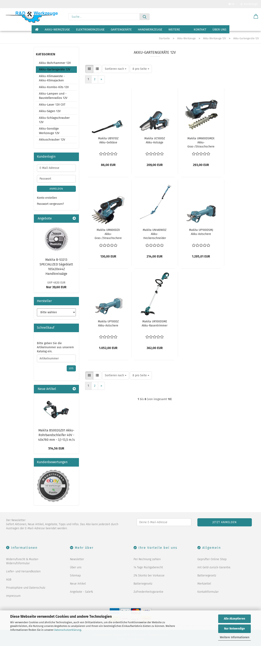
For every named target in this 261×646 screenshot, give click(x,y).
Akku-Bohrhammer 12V (55, 63)
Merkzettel (204, 583)
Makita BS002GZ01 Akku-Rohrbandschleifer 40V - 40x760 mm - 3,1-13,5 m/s (56, 435)
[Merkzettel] (246, 16)
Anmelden (56, 188)
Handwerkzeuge (150, 29)
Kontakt (200, 29)
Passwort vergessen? (50, 204)
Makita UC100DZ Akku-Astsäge (154, 140)
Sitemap (75, 575)
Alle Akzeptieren (234, 618)
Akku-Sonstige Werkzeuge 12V (49, 131)
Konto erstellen (47, 198)
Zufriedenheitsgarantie (148, 592)
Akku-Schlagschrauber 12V (54, 120)
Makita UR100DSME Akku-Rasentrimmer (154, 323)
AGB (8, 579)
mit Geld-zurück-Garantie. (214, 567)
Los (71, 368)
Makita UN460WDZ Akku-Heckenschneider (154, 234)
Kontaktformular (208, 592)
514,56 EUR (56, 448)
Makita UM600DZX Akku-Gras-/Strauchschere (108, 234)
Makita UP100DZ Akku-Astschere (108, 323)
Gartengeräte (121, 29)
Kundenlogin (249, 4)
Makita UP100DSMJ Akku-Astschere (201, 232)
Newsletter (77, 559)
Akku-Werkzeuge (57, 29)
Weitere (174, 29)
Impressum (13, 596)
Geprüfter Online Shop (212, 559)
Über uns (219, 29)
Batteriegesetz (143, 583)
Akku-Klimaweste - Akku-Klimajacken (52, 78)
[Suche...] (144, 16)
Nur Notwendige (234, 628)
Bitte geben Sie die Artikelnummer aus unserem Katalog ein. (55, 347)
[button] (256, 16)
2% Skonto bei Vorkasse (149, 575)
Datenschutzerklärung (67, 629)
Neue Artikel (78, 583)
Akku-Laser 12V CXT (52, 104)
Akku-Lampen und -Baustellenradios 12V (53, 96)
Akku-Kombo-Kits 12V (54, 87)
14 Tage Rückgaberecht (148, 567)
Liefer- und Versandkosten (23, 571)
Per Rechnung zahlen (147, 559)
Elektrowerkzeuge (90, 29)
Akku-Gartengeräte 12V (54, 69)
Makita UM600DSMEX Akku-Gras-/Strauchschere (201, 142)
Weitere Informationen (234, 637)
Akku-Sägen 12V (50, 111)
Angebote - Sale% (81, 592)
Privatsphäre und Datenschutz (25, 587)
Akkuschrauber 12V (52, 139)
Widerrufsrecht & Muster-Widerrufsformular (22, 561)
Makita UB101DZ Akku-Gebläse (108, 140)
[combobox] (115, 69)
